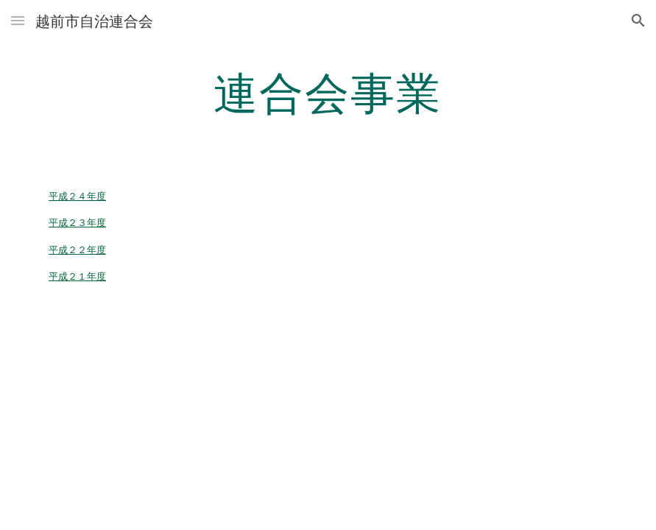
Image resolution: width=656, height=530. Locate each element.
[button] (17, 20)
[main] (327, 92)
